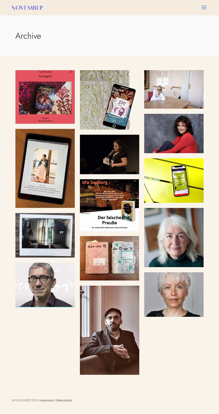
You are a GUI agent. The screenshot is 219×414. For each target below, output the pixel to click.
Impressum (46, 400)
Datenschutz (64, 400)
